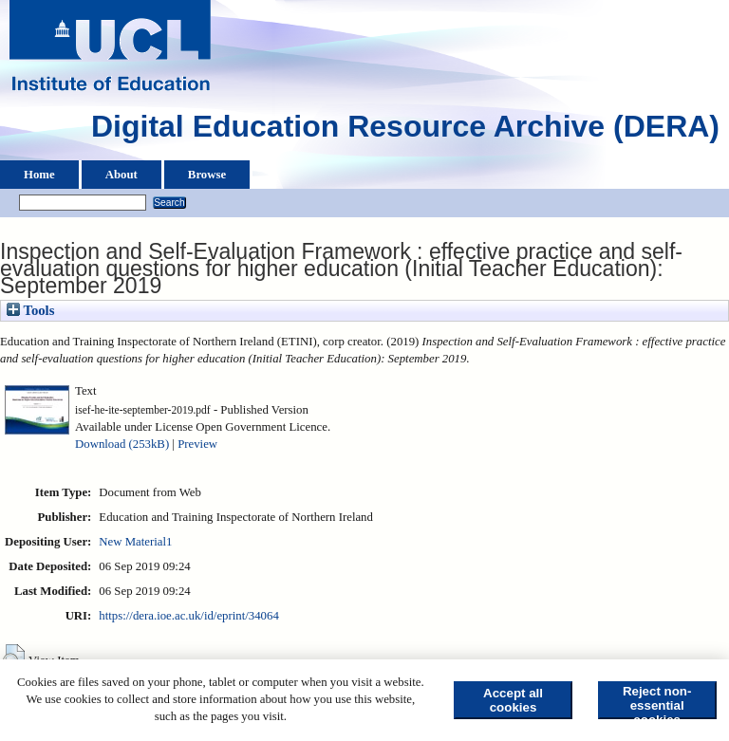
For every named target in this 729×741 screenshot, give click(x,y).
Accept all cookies (513, 700)
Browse (207, 174)
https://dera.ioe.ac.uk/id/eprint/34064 (188, 615)
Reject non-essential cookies (657, 701)
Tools (30, 310)
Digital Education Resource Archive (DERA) (405, 131)
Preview (197, 444)
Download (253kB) (122, 444)
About (121, 174)
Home (39, 174)
